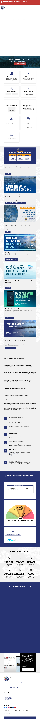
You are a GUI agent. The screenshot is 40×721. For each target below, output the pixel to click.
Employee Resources (8, 697)
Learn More (8, 174)
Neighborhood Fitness (13, 433)
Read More (8, 288)
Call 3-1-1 (12, 685)
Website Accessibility (21, 710)
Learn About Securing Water (20, 64)
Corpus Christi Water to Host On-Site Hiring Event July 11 (14, 388)
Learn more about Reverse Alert (28, 669)
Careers (5, 694)
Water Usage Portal (9, 318)
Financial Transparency (8, 698)
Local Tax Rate (6, 699)
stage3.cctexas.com (21, 479)
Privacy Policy (15, 710)
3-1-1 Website (13, 686)
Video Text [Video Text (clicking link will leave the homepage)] (34, 23)
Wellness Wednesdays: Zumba (14, 461)
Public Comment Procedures (13, 453)
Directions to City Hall (14, 687)
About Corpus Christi (7, 696)
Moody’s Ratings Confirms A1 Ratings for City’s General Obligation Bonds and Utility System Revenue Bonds (20, 404)
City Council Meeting (13, 449)
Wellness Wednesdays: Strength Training (16, 417)
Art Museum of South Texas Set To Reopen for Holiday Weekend (16, 395)
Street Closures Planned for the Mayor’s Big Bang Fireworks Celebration (17, 380)
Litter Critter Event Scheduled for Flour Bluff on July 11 (14, 358)
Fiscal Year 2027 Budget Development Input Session (19, 426)
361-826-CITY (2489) (24, 685)
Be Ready (7, 232)
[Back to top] (20, 718)
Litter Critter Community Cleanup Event (16, 441)
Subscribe (23, 682)
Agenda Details (11, 455)
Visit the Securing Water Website (11, 259)
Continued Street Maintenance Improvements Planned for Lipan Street (17, 365)
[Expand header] (38, 7)
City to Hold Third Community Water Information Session (15, 203)
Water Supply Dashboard (10, 348)
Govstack (8, 713)
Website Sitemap (27, 710)
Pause (29, 23)
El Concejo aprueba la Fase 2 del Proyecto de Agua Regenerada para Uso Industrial (20, 372)
